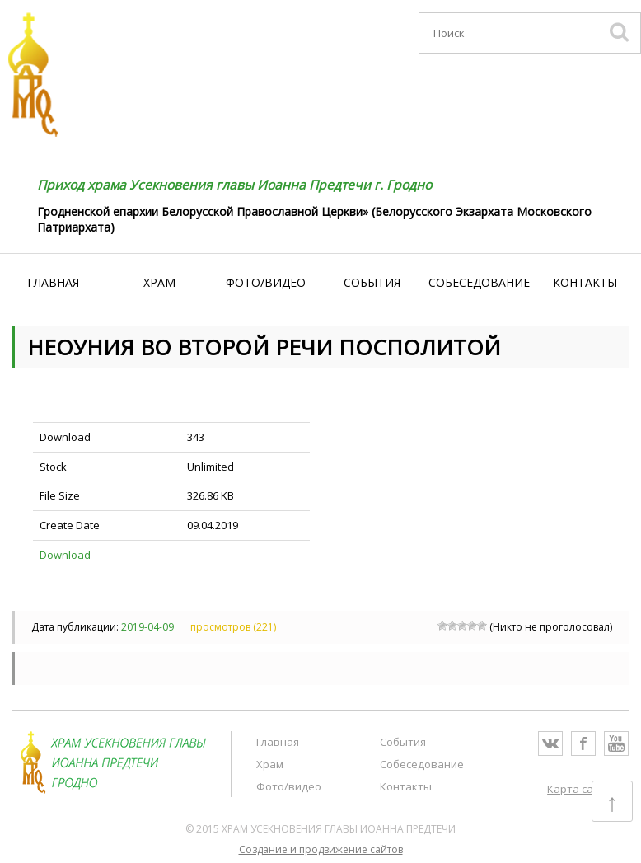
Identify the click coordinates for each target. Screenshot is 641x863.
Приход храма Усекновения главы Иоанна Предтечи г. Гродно (233, 185)
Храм (159, 282)
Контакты (585, 282)
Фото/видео (266, 282)
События (372, 282)
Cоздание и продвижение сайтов (321, 849)
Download (65, 554)
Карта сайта (579, 788)
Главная (53, 282)
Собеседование (479, 282)
